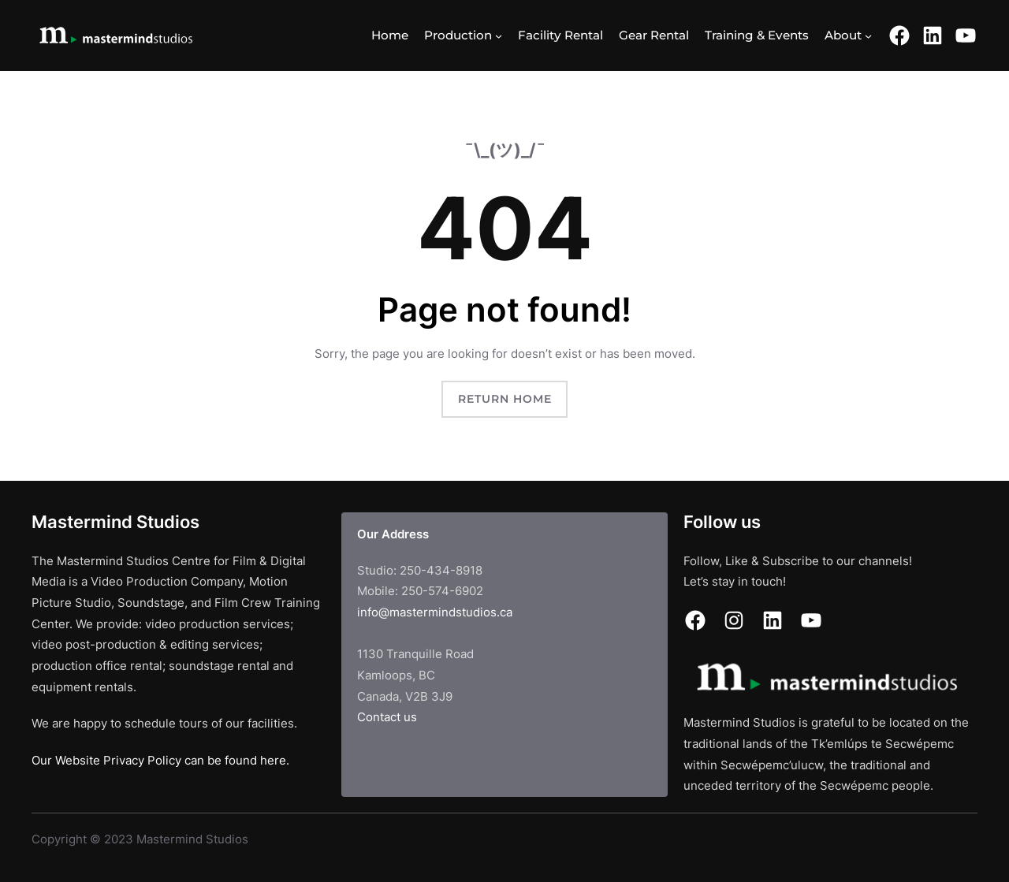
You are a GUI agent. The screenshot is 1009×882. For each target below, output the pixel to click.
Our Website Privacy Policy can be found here (159, 760)
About (843, 35)
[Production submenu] (498, 35)
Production (458, 35)
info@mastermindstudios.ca (434, 612)
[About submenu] (868, 35)
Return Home (505, 399)
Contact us (387, 716)
